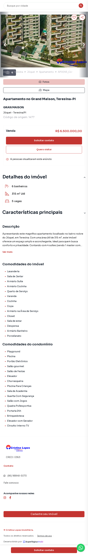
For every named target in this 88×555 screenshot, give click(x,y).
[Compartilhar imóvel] (82, 17)
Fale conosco (11, 482)
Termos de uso (44, 536)
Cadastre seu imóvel (44, 514)
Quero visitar (44, 149)
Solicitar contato (44, 140)
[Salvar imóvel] (74, 17)
